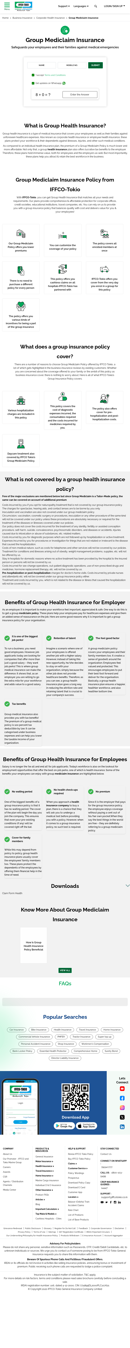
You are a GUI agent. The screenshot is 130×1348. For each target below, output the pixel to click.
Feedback (83, 1228)
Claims (71, 1163)
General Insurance (44, 1156)
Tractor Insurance (81, 1036)
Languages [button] (80, 6)
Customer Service (77, 1168)
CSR (5, 1177)
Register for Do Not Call (65, 1228)
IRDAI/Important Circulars (98, 1232)
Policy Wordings (76, 1173)
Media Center (9, 1190)
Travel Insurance (87, 1029)
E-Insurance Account (92, 1235)
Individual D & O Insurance (48, 1185)
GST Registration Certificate (71, 1232)
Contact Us (105, 1154)
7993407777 (106, 1167)
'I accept (51, 75)
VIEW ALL (65, 970)
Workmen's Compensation (95, 1044)
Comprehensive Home (85, 1051)
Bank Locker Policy (22, 1051)
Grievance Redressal (13, 1228)
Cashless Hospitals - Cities (48, 1218)
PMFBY (61, 1036)
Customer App (75, 1192)
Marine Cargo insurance (47, 1180)
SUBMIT (95, 65)
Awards (6, 1172)
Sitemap (52, 1232)
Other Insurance (44, 1190)
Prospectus (73, 1178)
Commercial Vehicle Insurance (34, 1036)
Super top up (104, 1036)
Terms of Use (39, 1232)
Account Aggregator (113, 1235)
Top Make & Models (45, 1214)
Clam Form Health (12, 893)
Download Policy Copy (79, 1182)
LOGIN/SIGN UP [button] (113, 6)
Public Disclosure (33, 1228)
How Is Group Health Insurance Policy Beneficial (33, 946)
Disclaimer (120, 1228)
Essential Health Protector (53, 1051)
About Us (7, 1154)
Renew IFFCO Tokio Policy (80, 1154)
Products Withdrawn (70, 1235)
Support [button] (62, 6)
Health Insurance (62, 1029)
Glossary (48, 1228)
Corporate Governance (101, 1228)
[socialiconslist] (102, 1202)
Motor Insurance (44, 1161)
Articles (39, 1199)
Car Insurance (17, 1029)
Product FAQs (42, 1195)
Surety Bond (111, 1051)
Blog (38, 1204)
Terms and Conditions (55, 75)
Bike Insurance (38, 1029)
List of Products (75, 1215)
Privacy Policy (24, 1232)
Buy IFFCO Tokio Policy (79, 1159)
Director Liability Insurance (65, 1058)
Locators (72, 1197)
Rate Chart (73, 1210)
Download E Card (76, 1187)
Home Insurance (112, 1029)
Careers (7, 1167)
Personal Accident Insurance (35, 1044)
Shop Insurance (66, 1044)
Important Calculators (46, 1209)
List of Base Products (78, 1219)
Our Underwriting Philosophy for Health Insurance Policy (32, 1235)
